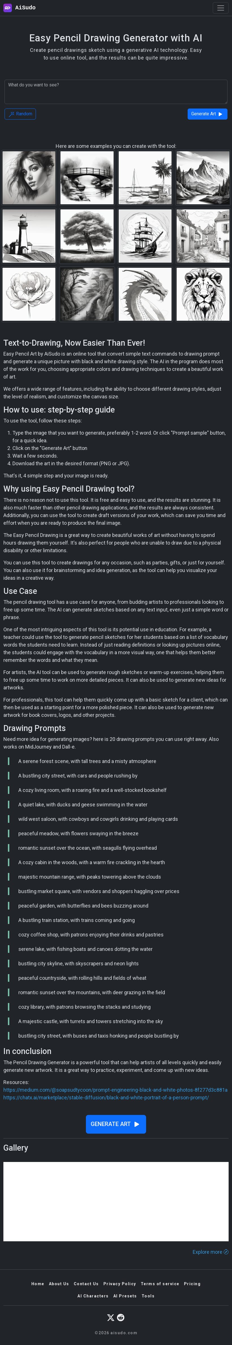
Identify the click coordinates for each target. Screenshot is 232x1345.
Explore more (211, 1252)
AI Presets (125, 1296)
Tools (148, 1296)
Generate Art (207, 114)
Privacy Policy (119, 1284)
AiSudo (19, 8)
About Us (59, 1284)
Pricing (192, 1284)
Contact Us (86, 1284)
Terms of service (160, 1284)
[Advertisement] (116, 1201)
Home (37, 1284)
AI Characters (93, 1296)
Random (20, 114)
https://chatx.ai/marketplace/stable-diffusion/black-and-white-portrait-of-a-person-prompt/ (106, 1097)
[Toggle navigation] (221, 8)
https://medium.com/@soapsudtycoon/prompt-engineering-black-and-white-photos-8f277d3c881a (115, 1090)
